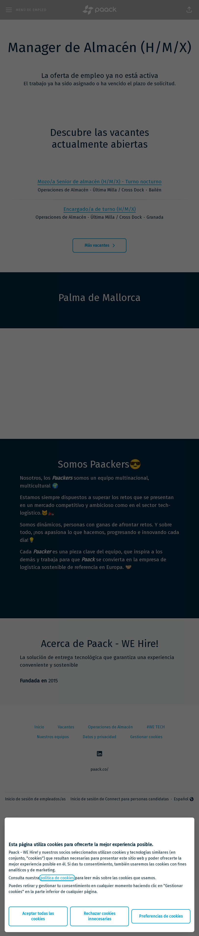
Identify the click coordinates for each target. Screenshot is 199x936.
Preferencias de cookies (161, 916)
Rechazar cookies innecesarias (99, 916)
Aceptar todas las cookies (38, 916)
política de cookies (57, 878)
